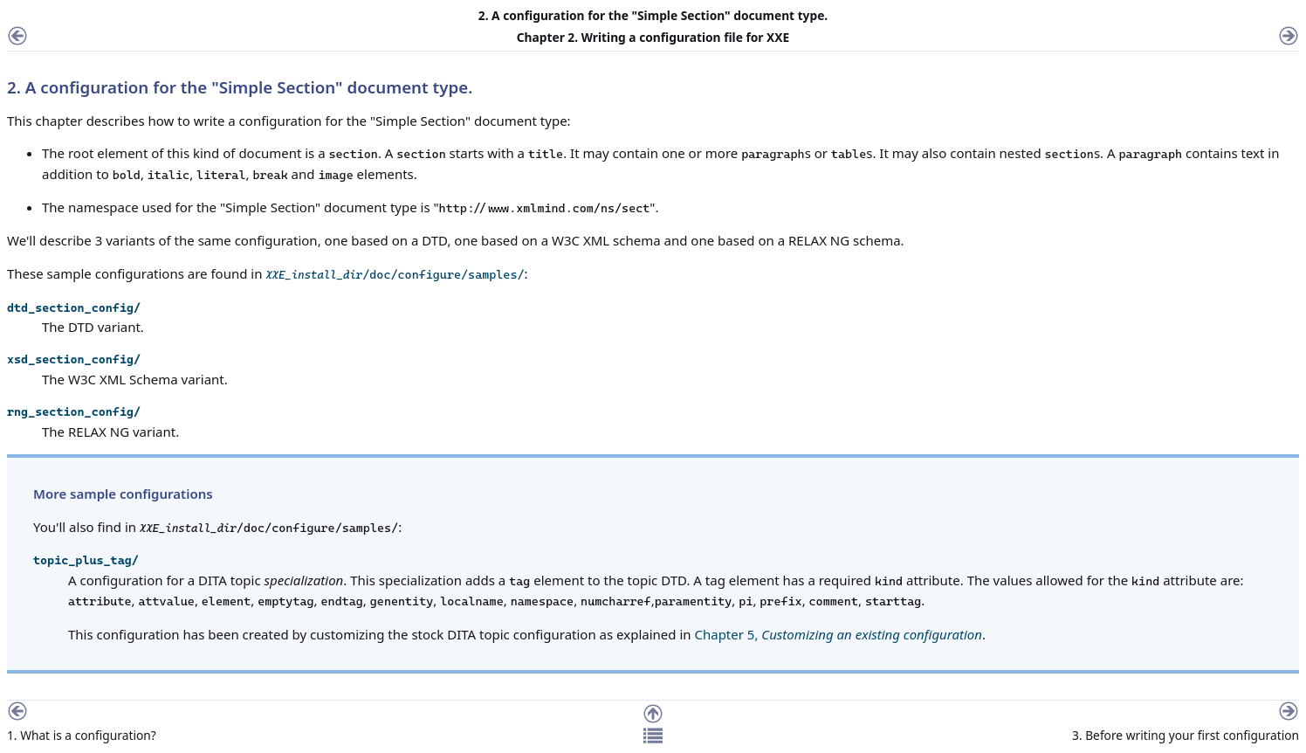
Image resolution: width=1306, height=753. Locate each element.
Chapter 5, (838, 634)
